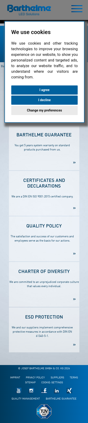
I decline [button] (44, 100)
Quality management (25, 399)
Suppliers (57, 378)
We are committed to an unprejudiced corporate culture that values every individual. (44, 278)
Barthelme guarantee (61, 399)
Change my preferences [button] (44, 110)
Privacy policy (35, 378)
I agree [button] (44, 90)
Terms (74, 378)
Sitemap (30, 382)
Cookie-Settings (52, 382)
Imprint (15, 378)
